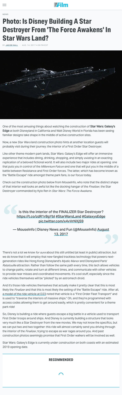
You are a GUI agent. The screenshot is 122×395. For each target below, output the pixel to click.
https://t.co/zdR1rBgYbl (36, 216)
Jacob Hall (12, 45)
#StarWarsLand (68, 216)
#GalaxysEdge (93, 216)
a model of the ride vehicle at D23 (24, 294)
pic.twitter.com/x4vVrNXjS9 (61, 221)
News (5, 14)
